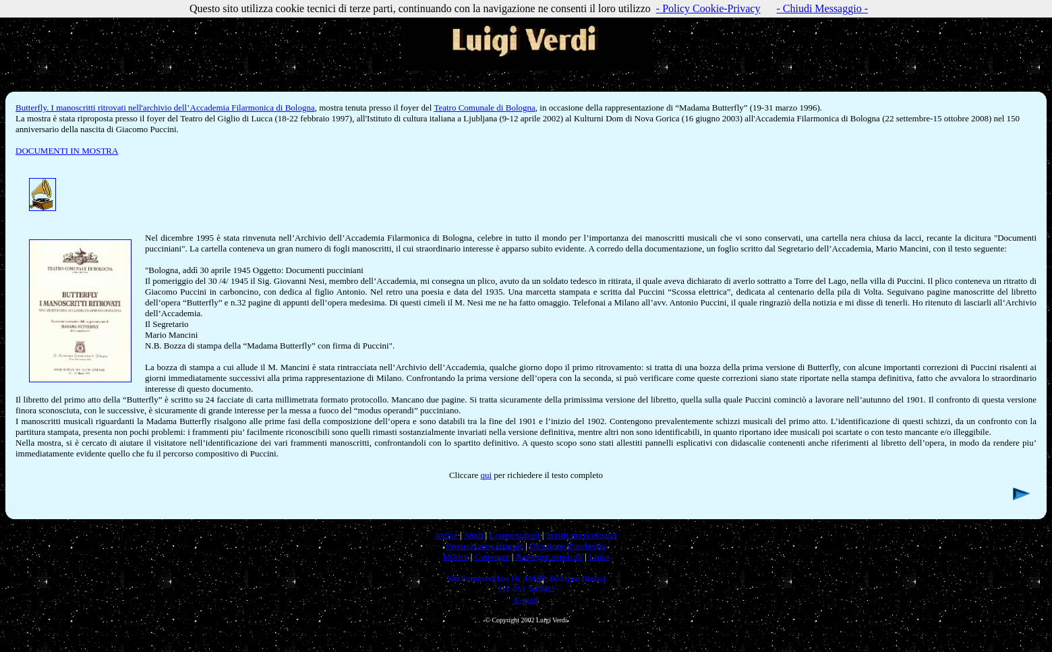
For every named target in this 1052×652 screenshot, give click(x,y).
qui (486, 475)
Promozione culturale (484, 546)
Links (599, 557)
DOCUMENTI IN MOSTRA (67, 151)
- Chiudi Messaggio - (822, 8)
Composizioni (515, 535)
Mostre (456, 557)
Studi (473, 535)
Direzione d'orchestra (567, 546)
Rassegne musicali (549, 557)
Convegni (492, 557)
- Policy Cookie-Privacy (708, 8)
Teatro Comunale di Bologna (484, 107)
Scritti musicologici (581, 535)
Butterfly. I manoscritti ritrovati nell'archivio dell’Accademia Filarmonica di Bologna (165, 107)
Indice (446, 535)
